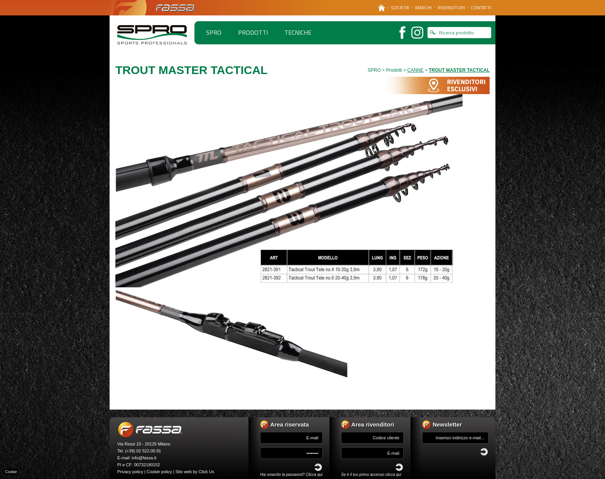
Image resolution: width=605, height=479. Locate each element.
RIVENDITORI (451, 7)
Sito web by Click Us (195, 471)
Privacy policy (130, 471)
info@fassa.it (144, 457)
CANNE (415, 70)
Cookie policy (159, 471)
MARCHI (423, 7)
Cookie (11, 472)
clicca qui (393, 474)
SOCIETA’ (400, 7)
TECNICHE (297, 32)
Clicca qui (314, 474)
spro (213, 32)
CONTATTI (481, 7)
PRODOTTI (253, 32)
